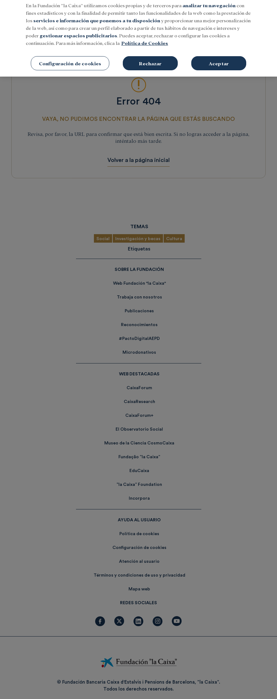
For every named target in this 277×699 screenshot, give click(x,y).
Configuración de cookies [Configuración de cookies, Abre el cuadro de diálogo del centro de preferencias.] (70, 56)
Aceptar (219, 56)
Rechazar (150, 56)
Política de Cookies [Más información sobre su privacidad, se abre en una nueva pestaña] (144, 35)
